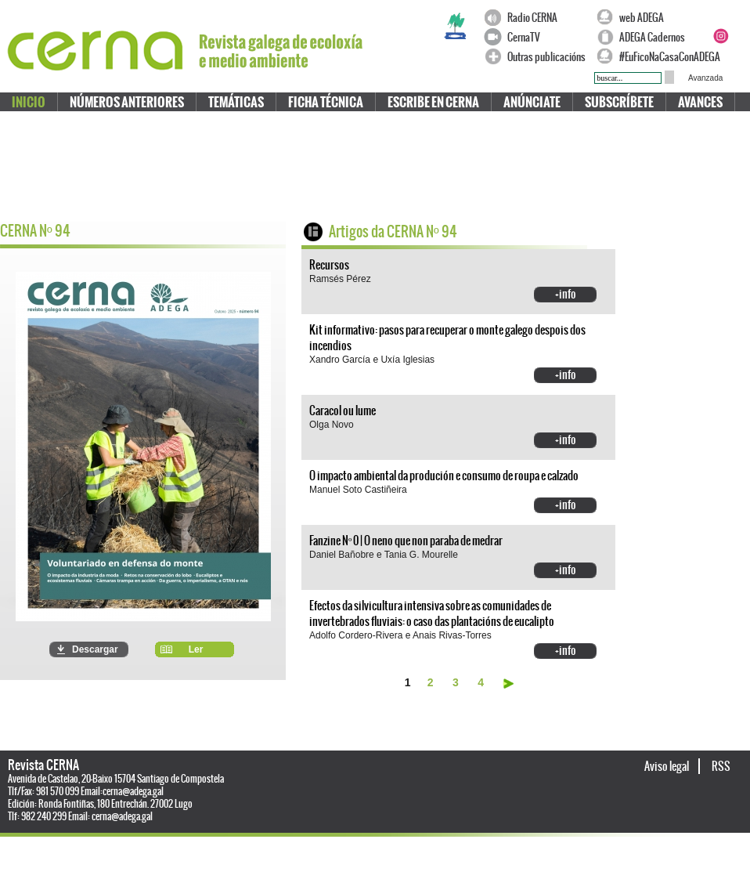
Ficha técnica (325, 102)
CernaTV (523, 37)
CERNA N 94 (35, 231)
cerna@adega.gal (133, 791)
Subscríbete (619, 102)
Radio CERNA (532, 17)
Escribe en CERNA (433, 102)
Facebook (720, 17)
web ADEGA (641, 17)
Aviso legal (667, 766)
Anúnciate (532, 102)
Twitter (739, 17)
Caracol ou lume (342, 410)
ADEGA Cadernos (652, 37)
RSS (721, 766)
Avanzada (705, 78)
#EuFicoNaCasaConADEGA (662, 56)
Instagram (720, 36)
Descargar (95, 649)
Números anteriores (127, 102)
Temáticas (236, 102)
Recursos (329, 265)
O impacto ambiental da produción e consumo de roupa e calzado (444, 475)
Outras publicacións (546, 56)
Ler (196, 649)
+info (565, 294)
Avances (700, 102)
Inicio (28, 102)
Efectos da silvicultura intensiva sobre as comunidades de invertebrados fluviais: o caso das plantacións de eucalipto (431, 613)
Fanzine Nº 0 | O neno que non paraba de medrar (406, 540)
